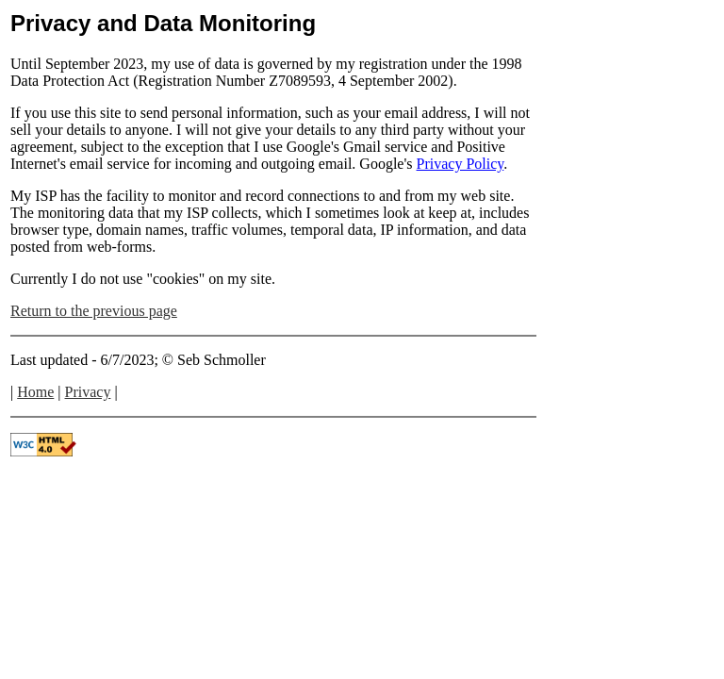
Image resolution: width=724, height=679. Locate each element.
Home (35, 392)
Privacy (88, 392)
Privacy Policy (460, 164)
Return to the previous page (93, 311)
